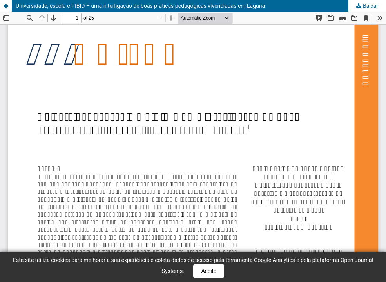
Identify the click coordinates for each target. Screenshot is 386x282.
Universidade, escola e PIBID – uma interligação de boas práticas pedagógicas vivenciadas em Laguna (140, 6)
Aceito (208, 271)
